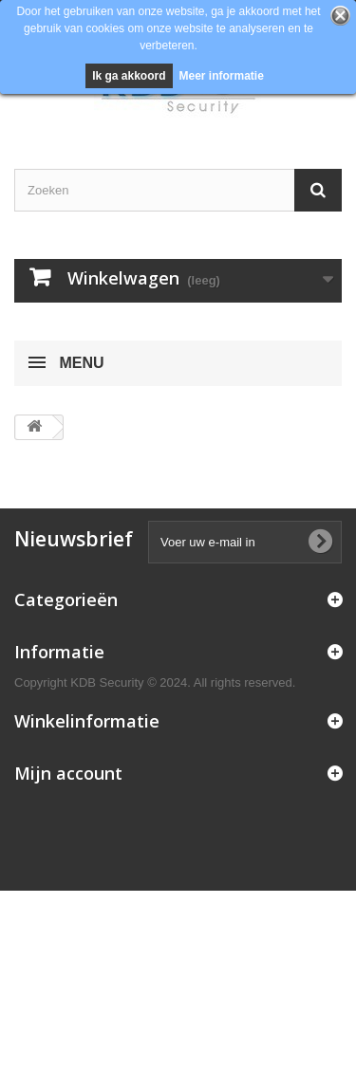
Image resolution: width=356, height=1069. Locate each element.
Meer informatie (221, 76)
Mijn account (68, 773)
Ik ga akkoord (128, 76)
